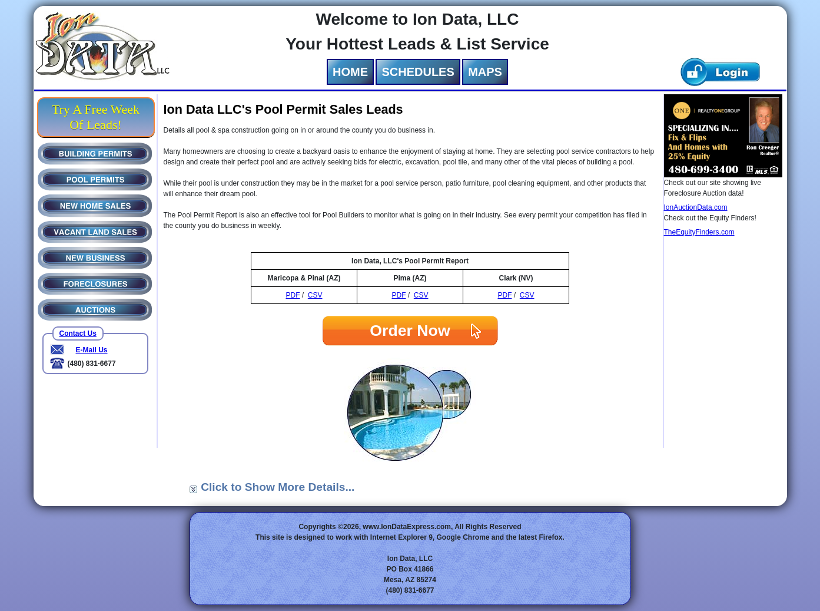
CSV (315, 295)
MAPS (485, 71)
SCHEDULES (417, 71)
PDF (292, 295)
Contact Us (78, 333)
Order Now (410, 330)
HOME (350, 71)
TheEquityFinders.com (699, 232)
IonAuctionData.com (696, 207)
